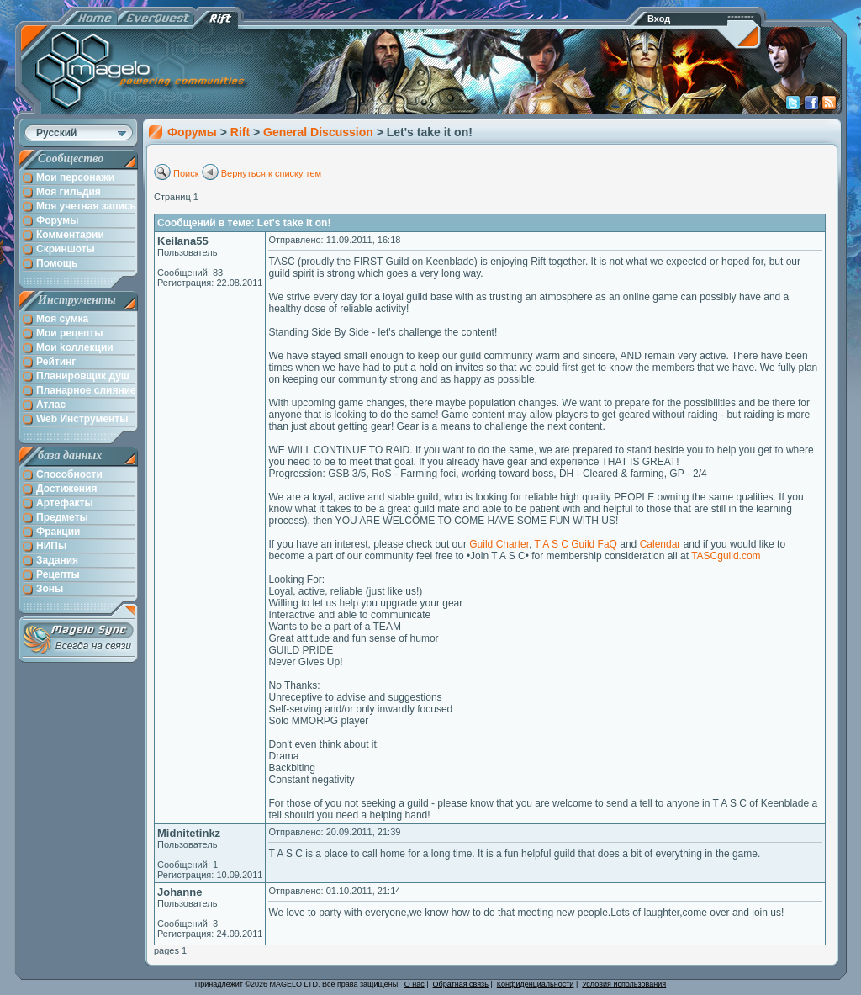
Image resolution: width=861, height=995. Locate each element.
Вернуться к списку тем (271, 173)
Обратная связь (461, 984)
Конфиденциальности (535, 984)
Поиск (185, 173)
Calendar (660, 544)
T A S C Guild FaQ (575, 544)
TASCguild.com (725, 556)
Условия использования (624, 984)
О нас (414, 984)
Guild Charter (499, 544)
